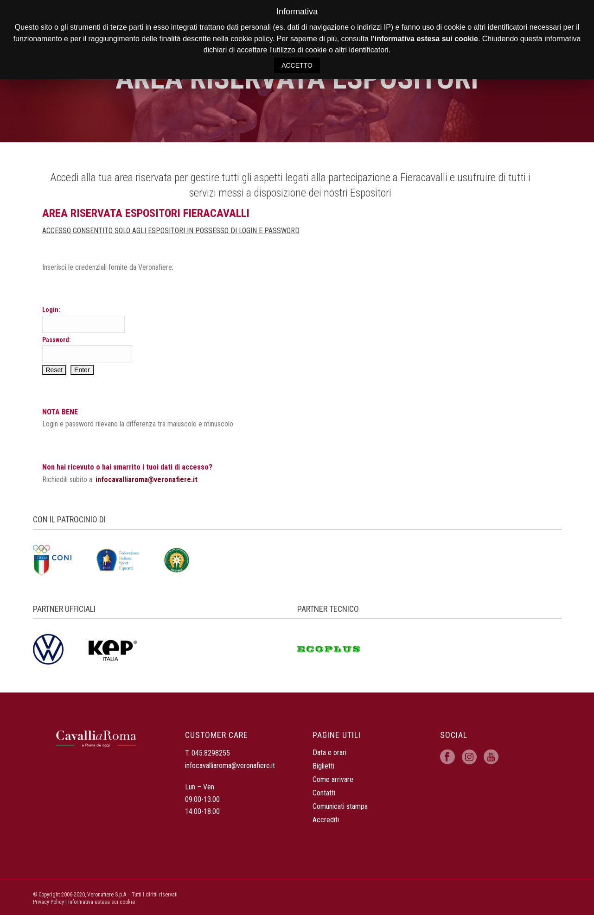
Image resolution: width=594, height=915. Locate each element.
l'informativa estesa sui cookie (424, 39)
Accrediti (326, 820)
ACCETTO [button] (297, 65)
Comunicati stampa (340, 806)
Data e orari (329, 753)
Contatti (324, 793)
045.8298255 (211, 753)
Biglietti (323, 766)
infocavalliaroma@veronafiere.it (147, 479)
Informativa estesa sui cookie (101, 902)
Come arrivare (333, 779)
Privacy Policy (48, 902)
